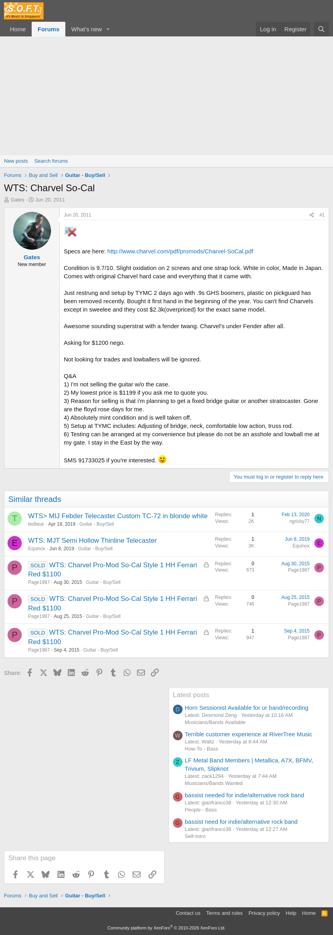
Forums (48, 29)
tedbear (36, 524)
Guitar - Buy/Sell (96, 524)
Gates (18, 200)
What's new (86, 29)
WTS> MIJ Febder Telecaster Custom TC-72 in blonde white (117, 516)
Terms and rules (224, 913)
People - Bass (201, 810)
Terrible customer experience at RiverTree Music (248, 734)
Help (291, 913)
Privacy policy (264, 913)
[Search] (321, 29)
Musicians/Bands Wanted (214, 783)
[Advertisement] (166, 95)
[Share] (311, 215)
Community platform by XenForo (167, 927)
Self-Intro (195, 836)
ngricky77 (299, 521)
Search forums (51, 161)
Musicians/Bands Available (215, 722)
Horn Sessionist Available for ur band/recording (246, 707)
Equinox (36, 548)
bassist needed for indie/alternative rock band (244, 795)
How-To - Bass (202, 749)
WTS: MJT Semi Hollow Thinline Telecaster (92, 540)
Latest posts (191, 695)
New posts (16, 161)
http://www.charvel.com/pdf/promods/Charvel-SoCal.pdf (180, 251)
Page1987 (39, 582)
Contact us (188, 913)
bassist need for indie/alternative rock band (241, 821)
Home (18, 29)
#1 (322, 215)
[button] (108, 29)
